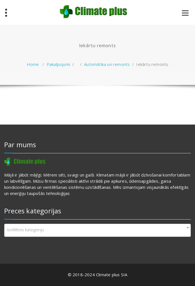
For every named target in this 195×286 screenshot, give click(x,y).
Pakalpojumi (58, 64)
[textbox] (97, 230)
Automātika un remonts (107, 64)
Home (33, 64)
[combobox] (97, 230)
